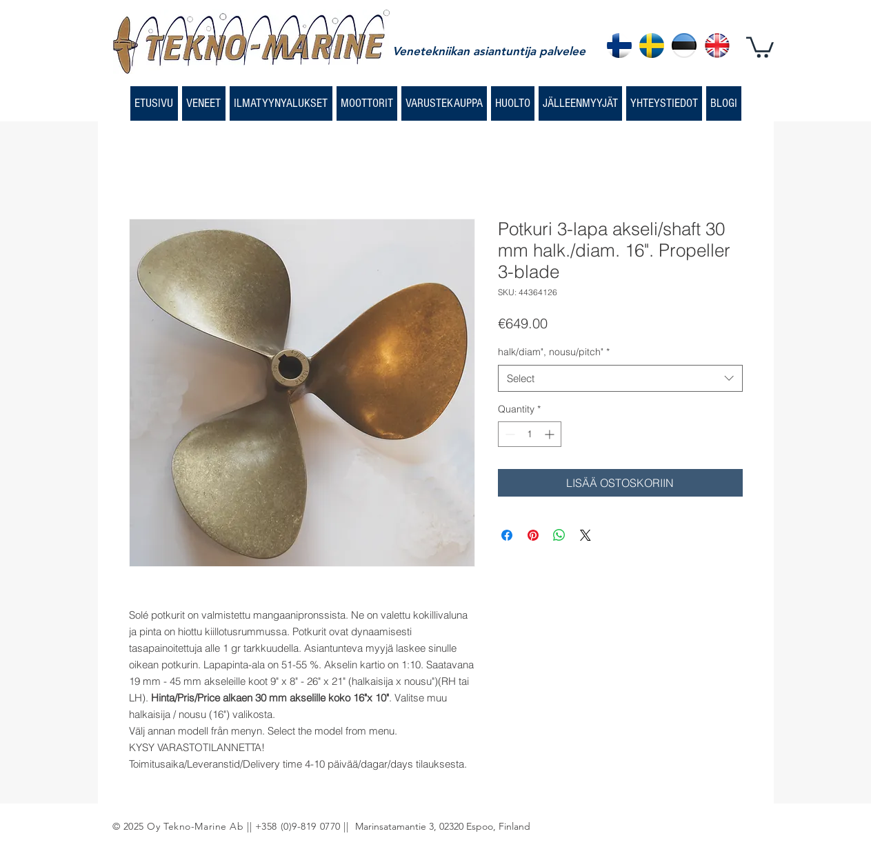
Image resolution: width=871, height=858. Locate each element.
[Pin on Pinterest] (533, 535)
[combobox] (620, 378)
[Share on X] (585, 535)
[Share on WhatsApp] (559, 535)
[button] (760, 46)
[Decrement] (508, 434)
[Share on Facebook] (507, 535)
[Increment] (550, 434)
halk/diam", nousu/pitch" (554, 352)
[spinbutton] (529, 434)
